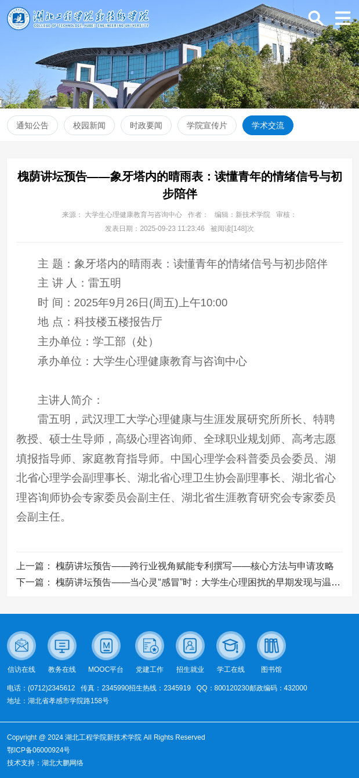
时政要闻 (146, 125)
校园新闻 (89, 125)
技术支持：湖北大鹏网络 (45, 762)
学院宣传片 (207, 125)
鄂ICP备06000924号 (38, 750)
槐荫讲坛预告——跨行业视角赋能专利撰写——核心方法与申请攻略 (195, 566)
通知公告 (32, 125)
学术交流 (268, 125)
